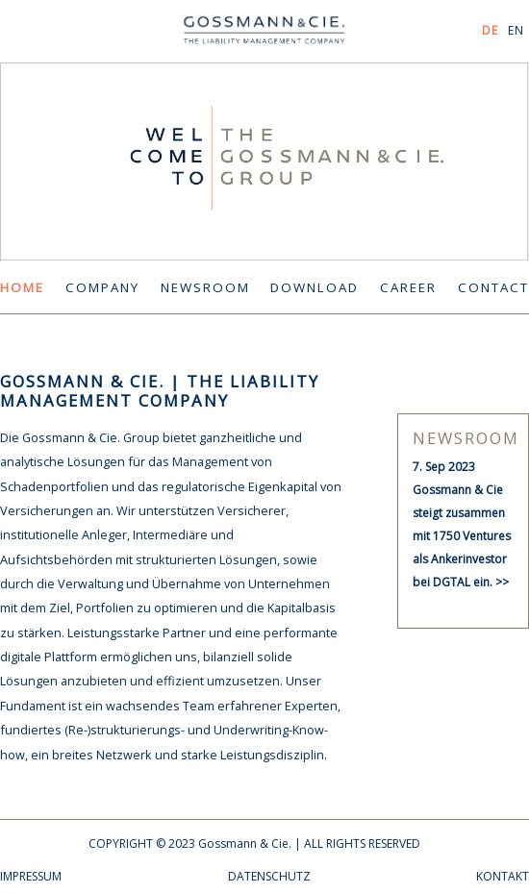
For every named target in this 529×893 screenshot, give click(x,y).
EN (516, 30)
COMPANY (102, 287)
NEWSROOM (205, 287)
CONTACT (493, 287)
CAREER (408, 287)
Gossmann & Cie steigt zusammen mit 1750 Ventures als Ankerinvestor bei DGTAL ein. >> (462, 536)
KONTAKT (502, 876)
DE (490, 30)
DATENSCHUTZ (269, 876)
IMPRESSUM (31, 876)
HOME (22, 287)
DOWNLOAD (314, 287)
